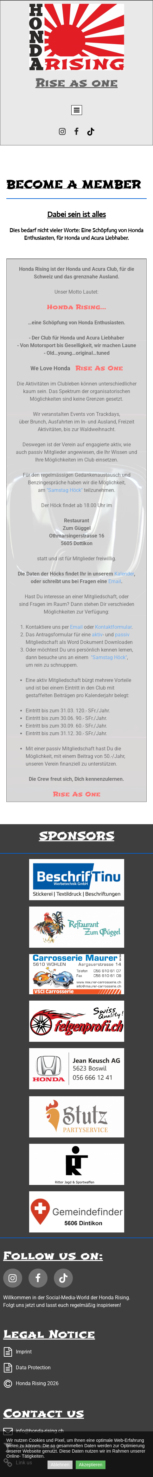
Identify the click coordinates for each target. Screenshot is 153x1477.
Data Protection (33, 1368)
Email (114, 581)
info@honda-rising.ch (40, 1431)
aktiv (97, 635)
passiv (122, 635)
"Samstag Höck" (65, 490)
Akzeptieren (90, 1464)
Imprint (24, 1352)
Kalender (124, 574)
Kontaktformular (113, 627)
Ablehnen (60, 1464)
